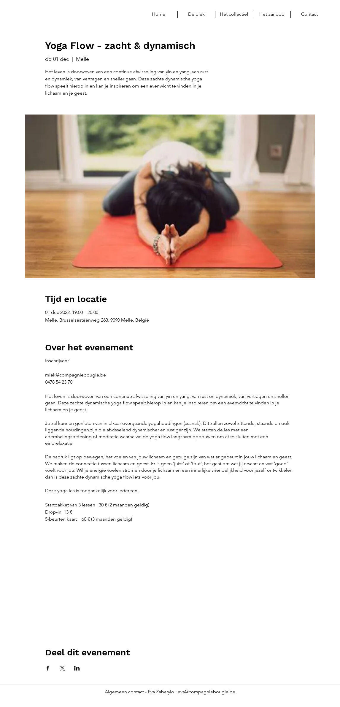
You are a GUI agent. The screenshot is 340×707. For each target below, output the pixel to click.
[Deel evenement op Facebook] (48, 668)
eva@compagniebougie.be (206, 692)
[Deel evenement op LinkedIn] (77, 668)
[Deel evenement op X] (62, 668)
